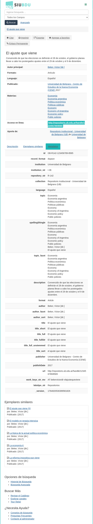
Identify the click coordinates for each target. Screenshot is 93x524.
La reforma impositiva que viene (24, 458)
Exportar (40, 38)
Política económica (57, 102)
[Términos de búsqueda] (46, 12)
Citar (11, 38)
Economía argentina (57, 99)
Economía (52, 96)
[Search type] (46, 17)
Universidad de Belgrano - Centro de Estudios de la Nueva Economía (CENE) (65, 87)
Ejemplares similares (33, 146)
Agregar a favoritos (61, 38)
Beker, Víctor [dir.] (56, 67)
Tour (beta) (16, 502)
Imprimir (25, 38)
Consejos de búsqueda (21, 513)
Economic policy (55, 114)
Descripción (12, 146)
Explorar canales (18, 499)
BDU (8, 4)
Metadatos (53, 146)
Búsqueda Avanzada (20, 485)
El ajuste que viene (16, 29)
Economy (52, 108)
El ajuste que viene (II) (20, 408)
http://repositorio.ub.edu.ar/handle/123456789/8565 (66, 124)
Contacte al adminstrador (22, 519)
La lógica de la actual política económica (28, 433)
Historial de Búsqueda (21, 481)
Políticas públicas (56, 105)
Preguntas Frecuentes (21, 516)
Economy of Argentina (58, 111)
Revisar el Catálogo (20, 495)
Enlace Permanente (18, 43)
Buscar (11, 22)
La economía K (16, 445)
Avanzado (25, 22)
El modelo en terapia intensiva (23, 421)
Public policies (54, 117)
